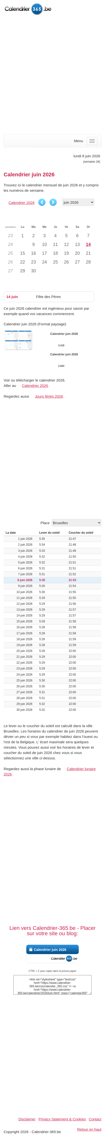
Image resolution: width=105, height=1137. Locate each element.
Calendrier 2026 (22, 203)
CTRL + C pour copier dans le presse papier (52, 971)
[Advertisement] (52, 75)
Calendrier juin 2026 (50, 950)
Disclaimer (27, 1119)
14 (88, 244)
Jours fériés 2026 (49, 396)
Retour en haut (89, 1129)
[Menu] (92, 141)
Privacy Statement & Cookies (62, 1119)
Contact (95, 1119)
